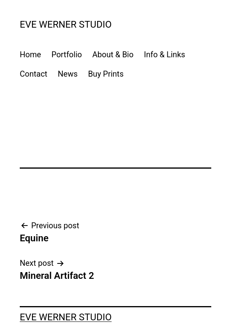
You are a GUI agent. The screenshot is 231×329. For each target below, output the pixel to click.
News (67, 74)
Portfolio (66, 54)
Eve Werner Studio (66, 24)
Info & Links (164, 54)
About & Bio (112, 54)
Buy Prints (106, 74)
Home (30, 54)
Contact (33, 74)
